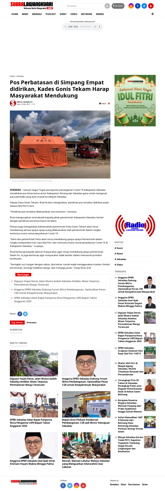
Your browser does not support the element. (82, 26)
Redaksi (114, 484)
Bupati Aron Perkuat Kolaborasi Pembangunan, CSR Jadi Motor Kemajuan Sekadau (86, 422)
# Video (119, 264)
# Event (119, 248)
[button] (152, 12)
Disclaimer (134, 484)
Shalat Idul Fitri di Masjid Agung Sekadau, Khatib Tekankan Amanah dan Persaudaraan (130, 369)
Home (12, 76)
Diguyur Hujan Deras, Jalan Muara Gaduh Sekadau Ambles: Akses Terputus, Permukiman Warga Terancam (33, 381)
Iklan (145, 484)
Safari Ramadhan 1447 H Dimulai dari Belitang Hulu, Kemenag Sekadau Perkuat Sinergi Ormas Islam (130, 424)
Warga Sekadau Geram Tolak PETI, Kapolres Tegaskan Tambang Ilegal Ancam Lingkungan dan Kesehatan (130, 444)
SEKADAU (37, 14)
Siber (123, 484)
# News (119, 253)
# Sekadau (120, 259)
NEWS (25, 14)
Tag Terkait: (17, 322)
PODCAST (51, 14)
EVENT (63, 14)
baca (102, 103)
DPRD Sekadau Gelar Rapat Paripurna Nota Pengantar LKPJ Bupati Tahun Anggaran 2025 (31, 422)
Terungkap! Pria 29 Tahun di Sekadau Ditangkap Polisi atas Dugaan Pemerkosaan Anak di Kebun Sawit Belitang (130, 387)
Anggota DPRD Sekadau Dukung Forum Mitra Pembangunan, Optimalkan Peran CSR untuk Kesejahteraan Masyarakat (85, 381)
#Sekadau (31, 322)
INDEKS (100, 14)
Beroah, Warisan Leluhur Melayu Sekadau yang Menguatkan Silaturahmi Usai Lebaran (86, 463)
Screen (118, 5)
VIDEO (73, 14)
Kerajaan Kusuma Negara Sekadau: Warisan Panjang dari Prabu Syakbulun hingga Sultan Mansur (130, 406)
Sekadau (20, 76)
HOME (15, 14)
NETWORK (86, 14)
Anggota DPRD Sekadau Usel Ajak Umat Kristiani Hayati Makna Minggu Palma (32, 462)
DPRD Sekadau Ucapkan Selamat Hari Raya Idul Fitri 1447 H (130, 350)
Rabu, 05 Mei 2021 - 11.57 (26, 104)
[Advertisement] (82, 53)
